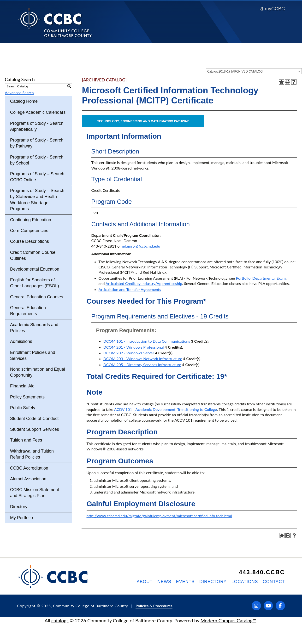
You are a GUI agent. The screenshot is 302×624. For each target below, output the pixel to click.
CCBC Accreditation (29, 468)
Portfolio (243, 278)
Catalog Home (24, 101)
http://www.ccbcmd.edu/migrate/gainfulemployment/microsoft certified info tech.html (159, 515)
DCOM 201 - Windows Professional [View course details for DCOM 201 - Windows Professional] (133, 347)
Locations (244, 581)
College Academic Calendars (37, 112)
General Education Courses (36, 297)
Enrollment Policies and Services (32, 355)
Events (185, 581)
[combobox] (254, 71)
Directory (18, 506)
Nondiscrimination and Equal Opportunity (37, 372)
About (145, 581)
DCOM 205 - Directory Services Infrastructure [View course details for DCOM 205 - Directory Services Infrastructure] (142, 364)
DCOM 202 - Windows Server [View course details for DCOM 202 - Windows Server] (128, 353)
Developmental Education (34, 269)
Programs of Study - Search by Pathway (36, 143)
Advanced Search (19, 92)
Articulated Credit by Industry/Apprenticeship (144, 283)
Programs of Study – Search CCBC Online (37, 176)
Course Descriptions (29, 241)
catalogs (60, 620)
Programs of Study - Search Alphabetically (36, 126)
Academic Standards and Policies (34, 327)
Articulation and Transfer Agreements (130, 289)
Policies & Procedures (154, 605)
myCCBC (272, 8)
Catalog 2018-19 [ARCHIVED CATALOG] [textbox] (235, 71)
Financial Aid (22, 386)
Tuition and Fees (26, 440)
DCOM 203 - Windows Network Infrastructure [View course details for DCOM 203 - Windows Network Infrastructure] (142, 358)
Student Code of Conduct (34, 418)
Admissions (21, 341)
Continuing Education (30, 219)
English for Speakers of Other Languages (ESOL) (34, 283)
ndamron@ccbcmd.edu (141, 246)
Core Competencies (29, 230)
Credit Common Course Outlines (32, 255)
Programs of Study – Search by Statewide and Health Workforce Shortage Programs (37, 199)
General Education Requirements (28, 310)
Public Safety (22, 407)
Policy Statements (27, 397)
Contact (274, 581)
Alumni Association (28, 479)
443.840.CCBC (262, 572)
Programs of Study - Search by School (36, 160)
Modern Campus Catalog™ (228, 620)
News (164, 581)
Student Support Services (34, 429)
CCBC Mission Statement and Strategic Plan (34, 492)
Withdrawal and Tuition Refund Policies (32, 454)
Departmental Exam (269, 278)
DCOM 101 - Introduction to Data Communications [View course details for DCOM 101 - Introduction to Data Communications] (146, 341)
